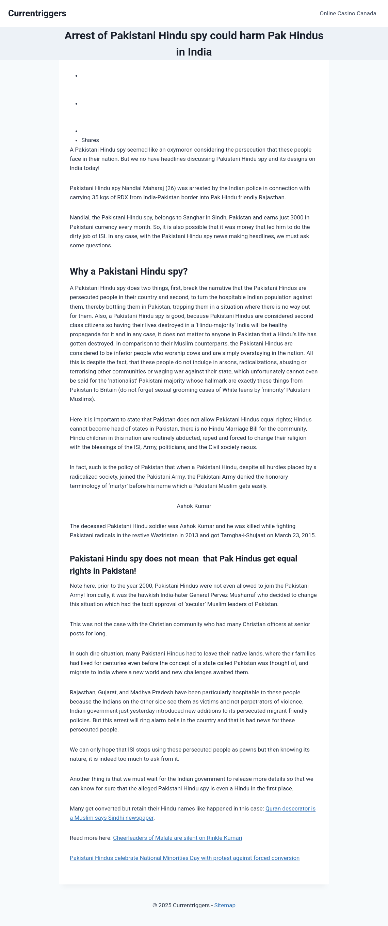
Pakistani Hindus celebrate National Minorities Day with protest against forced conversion (185, 857)
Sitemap (225, 905)
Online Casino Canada (348, 13)
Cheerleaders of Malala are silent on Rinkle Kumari (177, 837)
